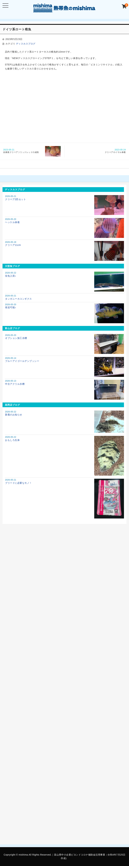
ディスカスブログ (25, 43)
